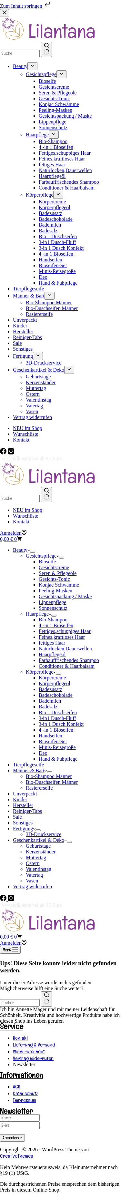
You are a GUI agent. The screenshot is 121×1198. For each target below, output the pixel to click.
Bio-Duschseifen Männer (52, 782)
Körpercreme (52, 677)
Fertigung (24, 828)
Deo (43, 753)
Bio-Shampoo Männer (49, 776)
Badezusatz (50, 689)
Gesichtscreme (54, 567)
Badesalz (48, 706)
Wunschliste (25, 516)
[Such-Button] (46, 494)
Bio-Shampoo (53, 619)
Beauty (21, 550)
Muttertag (36, 857)
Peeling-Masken (55, 590)
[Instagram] (11, 452)
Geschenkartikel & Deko (40, 840)
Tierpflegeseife (28, 764)
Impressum (24, 1100)
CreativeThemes (16, 1156)
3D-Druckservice (43, 834)
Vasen (32, 880)
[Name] (20, 1118)
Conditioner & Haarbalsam (67, 666)
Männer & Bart (30, 770)
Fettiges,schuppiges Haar (65, 631)
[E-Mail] (20, 1125)
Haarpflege (38, 614)
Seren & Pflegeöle (57, 573)
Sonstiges (23, 822)
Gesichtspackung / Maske (65, 596)
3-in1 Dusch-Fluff (57, 718)
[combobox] (20, 1003)
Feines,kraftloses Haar (62, 637)
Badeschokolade (56, 695)
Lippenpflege (52, 602)
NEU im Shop (27, 510)
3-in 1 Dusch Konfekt (61, 724)
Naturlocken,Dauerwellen (65, 648)
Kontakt (21, 521)
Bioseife (47, 561)
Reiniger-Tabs (27, 811)
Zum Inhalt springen (25, 6)
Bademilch (50, 701)
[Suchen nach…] (20, 498)
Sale (17, 817)
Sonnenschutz (53, 608)
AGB (16, 1086)
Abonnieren (12, 1138)
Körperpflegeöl (54, 683)
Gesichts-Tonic (54, 579)
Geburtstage (38, 846)
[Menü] (10, 950)
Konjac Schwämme (59, 585)
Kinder (20, 799)
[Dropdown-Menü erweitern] (32, 552)
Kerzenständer (40, 851)
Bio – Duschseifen (58, 712)
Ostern (33, 863)
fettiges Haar (52, 643)
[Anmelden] (13, 533)
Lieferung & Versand (34, 1044)
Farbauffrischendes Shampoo (69, 660)
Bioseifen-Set (53, 741)
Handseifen (50, 735)
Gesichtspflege (42, 556)
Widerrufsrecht (29, 1051)
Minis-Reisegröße (57, 747)
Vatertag (34, 875)
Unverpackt (25, 793)
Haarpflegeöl (52, 654)
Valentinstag (38, 869)
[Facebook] (4, 452)
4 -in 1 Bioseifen (56, 625)
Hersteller (23, 805)
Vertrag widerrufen (32, 886)
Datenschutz (25, 1093)
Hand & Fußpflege (58, 759)
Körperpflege (41, 672)
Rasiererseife (39, 788)
